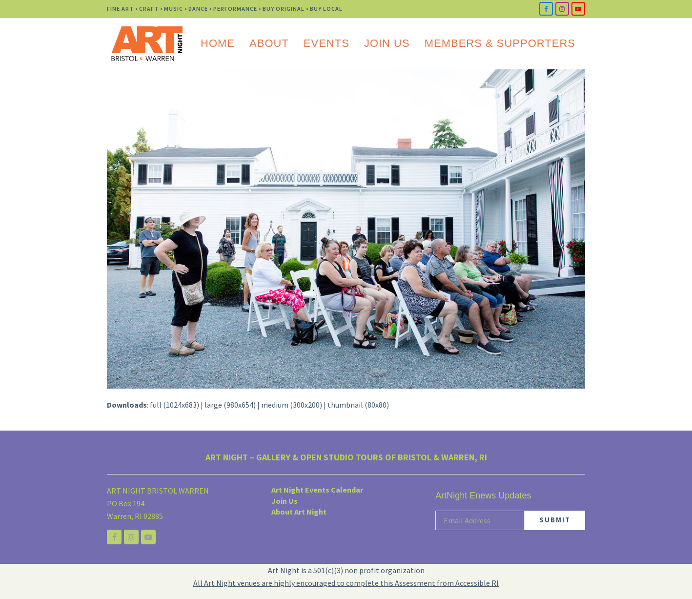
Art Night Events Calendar (317, 490)
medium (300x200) (291, 405)
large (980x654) (230, 405)
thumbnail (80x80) (358, 405)
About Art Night (298, 511)
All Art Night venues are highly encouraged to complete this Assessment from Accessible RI (346, 583)
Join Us (284, 501)
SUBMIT (554, 519)
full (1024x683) (174, 405)
